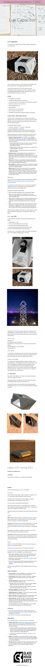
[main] (22, 20)
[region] (22, 2)
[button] (1, 5)
